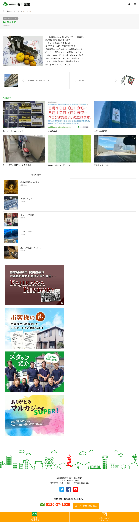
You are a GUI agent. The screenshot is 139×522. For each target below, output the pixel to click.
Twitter (67, 448)
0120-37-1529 (35, 516)
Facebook (72, 448)
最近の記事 (36, 175)
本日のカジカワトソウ (10, 18)
